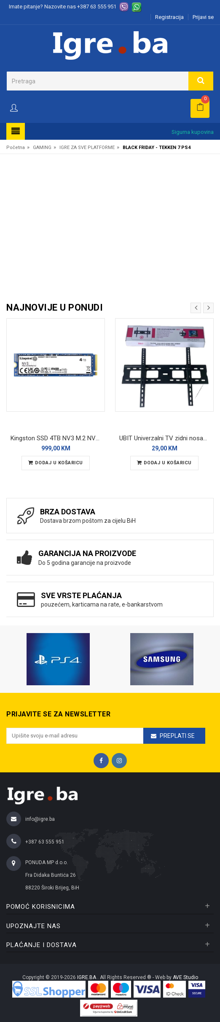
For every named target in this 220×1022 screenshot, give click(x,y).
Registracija (169, 17)
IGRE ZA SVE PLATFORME (87, 147)
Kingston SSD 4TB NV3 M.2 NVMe (57, 438)
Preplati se (177, 735)
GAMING (42, 147)
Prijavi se (203, 17)
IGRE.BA (87, 977)
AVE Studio (185, 977)
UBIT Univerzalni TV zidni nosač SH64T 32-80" (166, 438)
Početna (15, 147)
